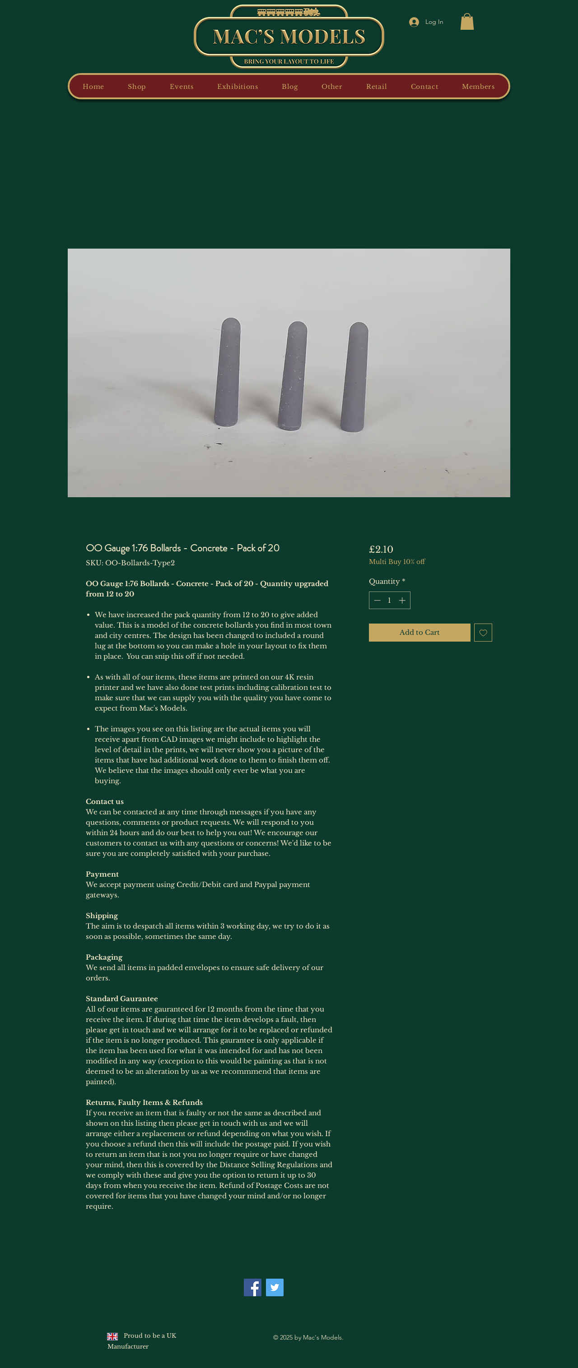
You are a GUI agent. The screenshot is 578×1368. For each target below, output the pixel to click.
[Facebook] (252, 1287)
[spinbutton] (389, 600)
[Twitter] (275, 1287)
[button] (467, 21)
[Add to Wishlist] (483, 633)
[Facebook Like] (307, 1282)
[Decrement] (376, 600)
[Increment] (403, 600)
